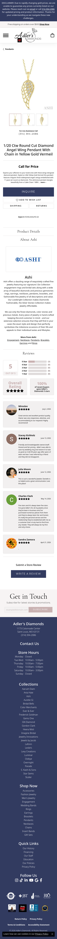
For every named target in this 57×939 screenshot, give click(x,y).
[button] (52, 36)
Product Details (28, 231)
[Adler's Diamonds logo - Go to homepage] (27, 35)
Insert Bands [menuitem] (28, 831)
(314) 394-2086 (28, 134)
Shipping (16, 206)
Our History (28, 848)
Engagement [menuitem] (28, 801)
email (32, 9)
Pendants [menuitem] (28, 820)
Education (28, 859)
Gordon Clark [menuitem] (28, 725)
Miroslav (23, 406)
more (43, 182)
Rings (34, 343)
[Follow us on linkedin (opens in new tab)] (26, 880)
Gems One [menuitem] (28, 718)
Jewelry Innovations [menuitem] (28, 736)
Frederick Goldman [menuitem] (28, 714)
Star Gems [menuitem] (28, 773)
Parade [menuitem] (28, 766)
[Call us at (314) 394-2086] (28, 635)
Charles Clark (25, 496)
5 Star (24, 361)
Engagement (13, 340)
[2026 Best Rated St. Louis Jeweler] (45, 908)
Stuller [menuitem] (28, 777)
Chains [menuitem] (28, 827)
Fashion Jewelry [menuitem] (28, 794)
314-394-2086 (48, 9)
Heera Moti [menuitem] (28, 729)
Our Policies (29, 863)
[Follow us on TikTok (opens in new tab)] (21, 880)
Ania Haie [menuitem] (28, 692)
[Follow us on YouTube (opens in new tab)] (31, 880)
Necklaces (25, 340)
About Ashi (28, 240)
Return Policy (21, 919)
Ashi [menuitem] (28, 696)
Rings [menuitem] (28, 809)
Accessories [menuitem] (28, 790)
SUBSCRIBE (40, 609)
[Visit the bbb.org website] (34, 908)
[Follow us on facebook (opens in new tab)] (41, 880)
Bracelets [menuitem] (28, 816)
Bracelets (45, 340)
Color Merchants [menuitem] (28, 707)
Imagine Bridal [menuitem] (28, 733)
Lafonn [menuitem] (28, 744)
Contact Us (29, 643)
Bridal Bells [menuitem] (28, 703)
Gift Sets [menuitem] (28, 834)
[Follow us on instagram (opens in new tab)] (16, 880)
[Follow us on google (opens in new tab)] (36, 880)
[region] (28, 85)
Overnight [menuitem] (28, 762)
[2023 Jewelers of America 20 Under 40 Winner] (12, 908)
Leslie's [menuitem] (28, 747)
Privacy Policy (28, 866)
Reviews (28, 353)
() (49, 361)
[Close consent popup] (52, 934)
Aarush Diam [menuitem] (28, 688)
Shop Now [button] (44, 24)
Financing (28, 852)
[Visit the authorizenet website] (11, 896)
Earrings (24, 343)
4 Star (24, 364)
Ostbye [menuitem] (28, 758)
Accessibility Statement (38, 925)
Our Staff (28, 855)
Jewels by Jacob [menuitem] (28, 740)
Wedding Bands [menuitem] (28, 805)
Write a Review (28, 574)
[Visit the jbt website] (23, 896)
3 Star (24, 367)
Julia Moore (24, 469)
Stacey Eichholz (26, 435)
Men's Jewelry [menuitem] (28, 798)
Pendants (9, 49)
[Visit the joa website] (35, 896)
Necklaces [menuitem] (28, 823)
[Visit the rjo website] (47, 896)
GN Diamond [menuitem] (28, 722)
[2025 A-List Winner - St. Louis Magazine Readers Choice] (23, 908)
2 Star (24, 370)
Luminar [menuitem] (28, 755)
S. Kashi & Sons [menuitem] (28, 769)
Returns (41, 206)
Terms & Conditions (16, 925)
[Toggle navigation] (6, 35)
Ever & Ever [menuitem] (28, 711)
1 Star (24, 374)
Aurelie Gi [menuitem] (28, 699)
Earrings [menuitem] (28, 812)
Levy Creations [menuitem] (28, 751)
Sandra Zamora (26, 539)
